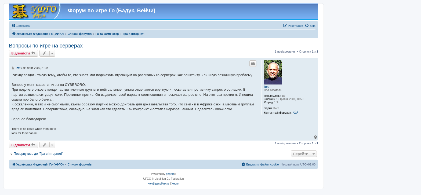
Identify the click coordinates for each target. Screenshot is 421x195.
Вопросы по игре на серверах (46, 46)
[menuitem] (21, 26)
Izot (266, 86)
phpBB (170, 173)
